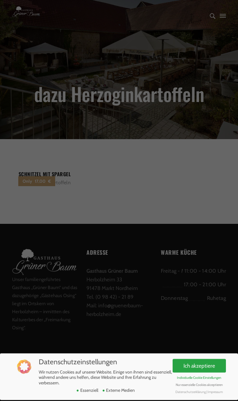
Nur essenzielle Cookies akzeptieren (199, 383)
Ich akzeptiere (199, 363)
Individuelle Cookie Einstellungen (199, 376)
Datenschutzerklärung (190, 390)
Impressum (215, 390)
